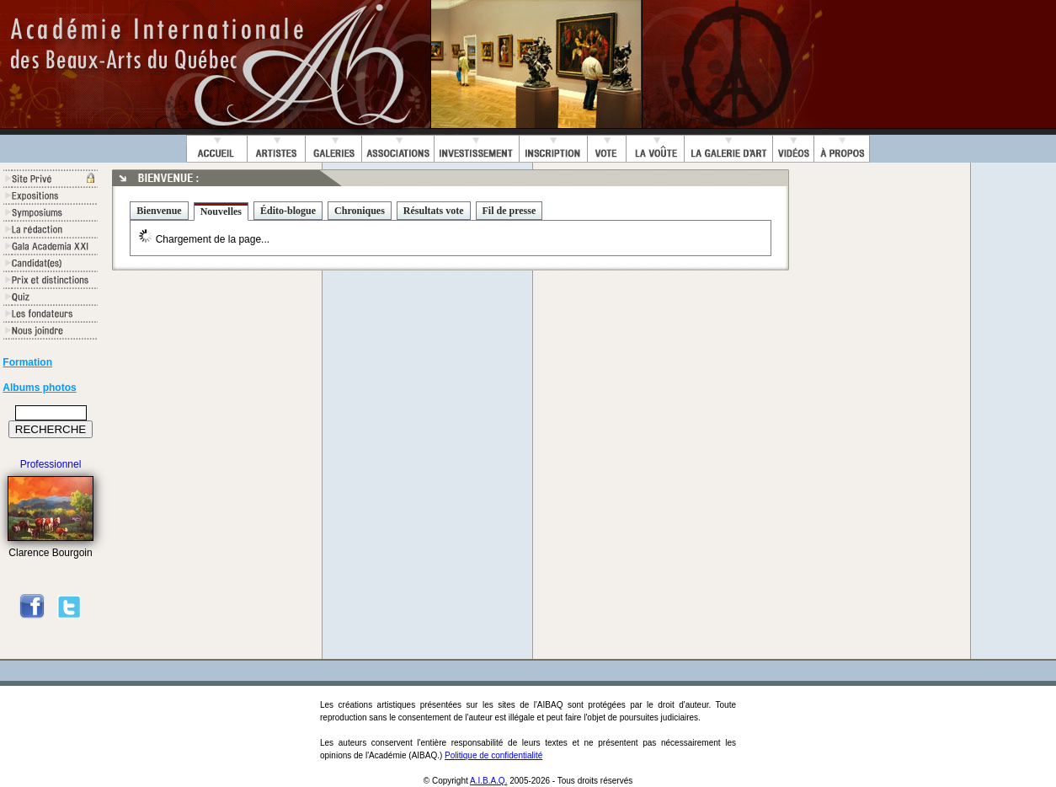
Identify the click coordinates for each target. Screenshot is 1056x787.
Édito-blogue (288, 211)
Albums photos (39, 388)
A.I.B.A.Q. (488, 780)
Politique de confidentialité (493, 755)
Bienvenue (158, 211)
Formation (27, 362)
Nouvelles (221, 211)
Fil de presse (509, 211)
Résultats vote (433, 211)
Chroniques (359, 211)
